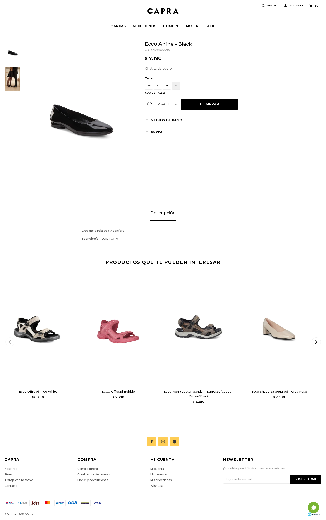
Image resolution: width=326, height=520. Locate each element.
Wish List (156, 485)
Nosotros (11, 468)
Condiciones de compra (93, 474)
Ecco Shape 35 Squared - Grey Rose (279, 391)
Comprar (209, 104)
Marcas (118, 26)
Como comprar (87, 468)
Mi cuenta (157, 468)
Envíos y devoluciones (92, 480)
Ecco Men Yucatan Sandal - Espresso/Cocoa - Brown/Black (199, 394)
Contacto (11, 485)
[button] (316, 342)
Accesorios (144, 26)
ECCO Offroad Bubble (118, 391)
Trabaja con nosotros (19, 480)
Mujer (192, 26)
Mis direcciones (161, 480)
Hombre (171, 26)
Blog (210, 26)
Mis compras (158, 474)
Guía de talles (155, 92)
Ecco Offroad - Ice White (38, 391)
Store (8, 474)
